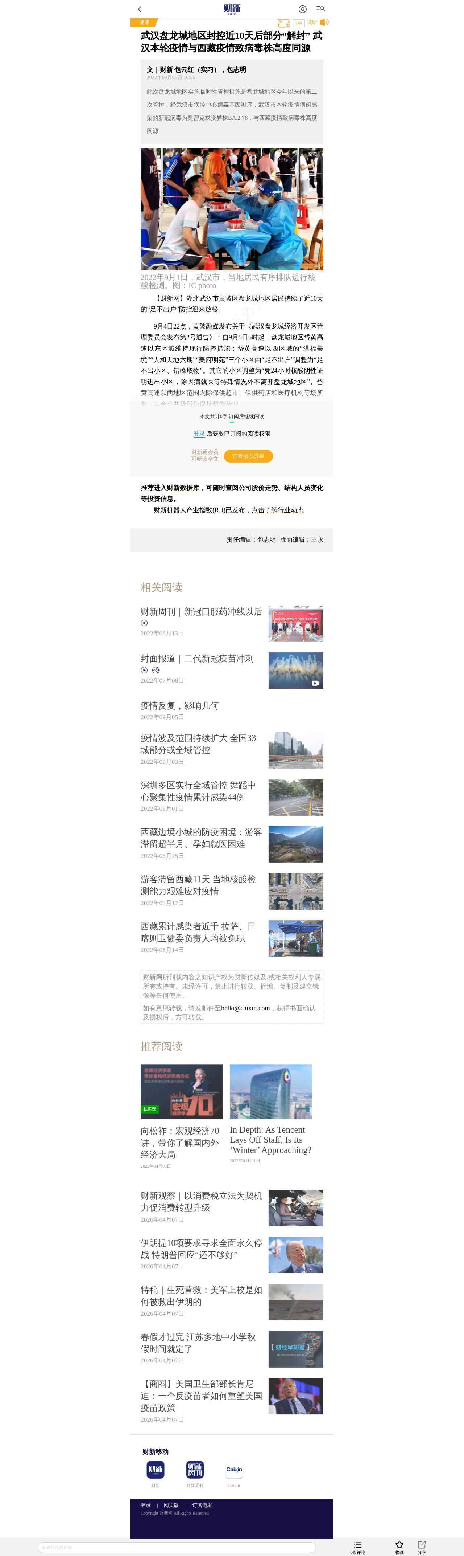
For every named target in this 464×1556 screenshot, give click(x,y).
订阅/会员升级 (248, 456)
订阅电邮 (200, 1505)
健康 (144, 22)
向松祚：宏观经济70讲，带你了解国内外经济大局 (180, 1143)
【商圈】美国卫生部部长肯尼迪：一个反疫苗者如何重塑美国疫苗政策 (201, 1396)
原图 (312, 154)
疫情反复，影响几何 (180, 705)
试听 (312, 22)
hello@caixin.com (245, 1008)
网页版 (171, 1505)
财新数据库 (183, 488)
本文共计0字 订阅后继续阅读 (232, 416)
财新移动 (155, 1451)
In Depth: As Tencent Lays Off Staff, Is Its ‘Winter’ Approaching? (271, 1140)
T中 (298, 23)
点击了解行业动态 (278, 510)
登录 (199, 434)
